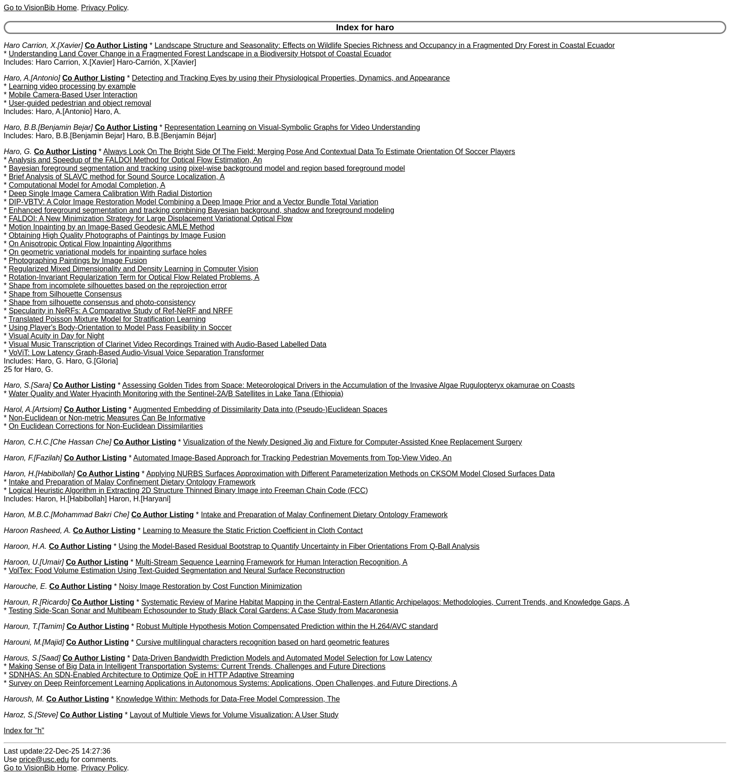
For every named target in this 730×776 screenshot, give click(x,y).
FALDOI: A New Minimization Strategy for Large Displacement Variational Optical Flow (151, 219)
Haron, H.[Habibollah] (39, 474)
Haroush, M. (24, 699)
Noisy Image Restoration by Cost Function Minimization (210, 586)
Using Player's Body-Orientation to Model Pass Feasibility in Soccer (120, 327)
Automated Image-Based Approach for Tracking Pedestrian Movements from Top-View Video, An (292, 458)
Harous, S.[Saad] (32, 658)
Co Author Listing (116, 45)
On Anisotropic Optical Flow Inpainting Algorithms (90, 244)
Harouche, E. (25, 586)
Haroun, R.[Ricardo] (36, 602)
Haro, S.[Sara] (27, 385)
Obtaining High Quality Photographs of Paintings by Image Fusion (117, 235)
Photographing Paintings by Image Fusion (78, 260)
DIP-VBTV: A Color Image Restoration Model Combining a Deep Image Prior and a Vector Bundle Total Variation (194, 202)
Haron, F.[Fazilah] (33, 458)
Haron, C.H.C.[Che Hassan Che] (57, 442)
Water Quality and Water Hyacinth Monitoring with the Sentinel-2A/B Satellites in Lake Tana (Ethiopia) (176, 394)
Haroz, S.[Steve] (31, 715)
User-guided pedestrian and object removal (80, 103)
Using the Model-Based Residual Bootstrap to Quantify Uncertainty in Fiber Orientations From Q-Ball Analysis (299, 546)
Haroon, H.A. (25, 546)
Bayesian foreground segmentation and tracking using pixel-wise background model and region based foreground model (207, 168)
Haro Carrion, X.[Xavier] (43, 45)
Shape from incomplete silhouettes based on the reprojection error (118, 286)
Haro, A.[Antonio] (32, 78)
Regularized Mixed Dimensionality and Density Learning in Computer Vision (133, 269)
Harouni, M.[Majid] (34, 642)
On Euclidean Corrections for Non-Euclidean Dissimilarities (106, 426)
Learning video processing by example (72, 86)
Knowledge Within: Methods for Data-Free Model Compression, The (228, 699)
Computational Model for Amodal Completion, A (87, 185)
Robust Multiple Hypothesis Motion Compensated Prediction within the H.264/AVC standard (287, 626)
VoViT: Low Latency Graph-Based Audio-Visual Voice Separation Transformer (136, 353)
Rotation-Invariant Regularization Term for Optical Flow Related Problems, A (134, 277)
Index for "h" (24, 731)
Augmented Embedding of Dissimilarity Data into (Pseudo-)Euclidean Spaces (260, 409)
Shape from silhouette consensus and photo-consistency (102, 302)
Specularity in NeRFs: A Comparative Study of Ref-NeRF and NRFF (121, 311)
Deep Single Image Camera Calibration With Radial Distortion (110, 193)
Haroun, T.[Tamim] (34, 626)
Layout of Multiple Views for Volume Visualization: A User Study (234, 715)
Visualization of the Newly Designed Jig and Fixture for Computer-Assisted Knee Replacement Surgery (352, 442)
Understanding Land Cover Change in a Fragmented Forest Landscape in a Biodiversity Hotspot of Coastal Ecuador (200, 54)
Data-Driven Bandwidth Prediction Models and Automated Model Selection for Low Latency (282, 658)
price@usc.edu (44, 759)
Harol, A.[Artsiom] (33, 409)
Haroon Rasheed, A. (37, 530)
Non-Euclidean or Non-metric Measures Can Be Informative (107, 418)
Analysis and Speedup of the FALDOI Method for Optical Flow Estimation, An (135, 160)
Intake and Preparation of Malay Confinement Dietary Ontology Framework (132, 482)
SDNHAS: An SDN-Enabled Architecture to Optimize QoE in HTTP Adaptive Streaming (151, 675)
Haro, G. (18, 151)
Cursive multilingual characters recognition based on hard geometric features (262, 642)
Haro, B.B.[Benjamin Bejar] (48, 127)
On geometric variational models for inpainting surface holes (108, 252)
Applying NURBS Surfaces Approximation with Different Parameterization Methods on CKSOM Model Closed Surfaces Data (350, 474)
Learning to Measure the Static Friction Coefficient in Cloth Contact (252, 530)
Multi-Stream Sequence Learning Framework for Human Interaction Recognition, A (271, 562)
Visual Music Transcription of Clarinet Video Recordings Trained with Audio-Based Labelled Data (167, 344)
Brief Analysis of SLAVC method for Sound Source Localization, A (117, 177)
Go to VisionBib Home (40, 8)
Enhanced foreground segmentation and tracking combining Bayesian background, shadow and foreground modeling (201, 210)
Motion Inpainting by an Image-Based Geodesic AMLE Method (112, 227)
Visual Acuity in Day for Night (56, 336)
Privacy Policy (104, 8)
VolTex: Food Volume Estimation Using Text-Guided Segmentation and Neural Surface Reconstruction (177, 570)
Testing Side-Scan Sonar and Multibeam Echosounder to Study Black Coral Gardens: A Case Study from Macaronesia (203, 610)
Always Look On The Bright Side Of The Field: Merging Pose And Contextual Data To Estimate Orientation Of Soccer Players (309, 151)
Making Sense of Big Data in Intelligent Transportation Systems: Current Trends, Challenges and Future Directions (197, 666)
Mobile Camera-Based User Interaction (73, 95)
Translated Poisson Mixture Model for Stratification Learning (107, 319)
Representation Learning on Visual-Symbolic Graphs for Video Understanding (292, 127)
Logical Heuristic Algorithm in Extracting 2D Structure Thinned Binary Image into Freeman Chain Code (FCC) (188, 490)
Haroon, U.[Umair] (34, 562)
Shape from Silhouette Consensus (65, 294)
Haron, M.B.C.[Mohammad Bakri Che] (66, 515)
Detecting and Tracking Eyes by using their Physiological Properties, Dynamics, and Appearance (291, 78)
